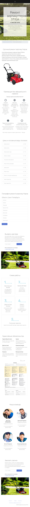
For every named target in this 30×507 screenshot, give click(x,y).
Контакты (20, 500)
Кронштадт (5, 212)
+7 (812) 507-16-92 (15, 22)
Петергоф (5, 205)
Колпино (4, 200)
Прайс (15, 500)
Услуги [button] (10, 500)
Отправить (19, 244)
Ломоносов (5, 210)
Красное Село (5, 207)
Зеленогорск (5, 220)
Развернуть (4, 224)
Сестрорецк (5, 215)
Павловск (5, 217)
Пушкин (4, 202)
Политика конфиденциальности (15, 502)
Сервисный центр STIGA (7, 41)
